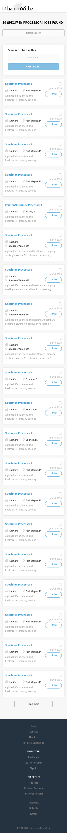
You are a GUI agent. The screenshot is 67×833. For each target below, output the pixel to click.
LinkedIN (33, 808)
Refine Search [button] (33, 32)
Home (33, 726)
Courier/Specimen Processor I (23, 205)
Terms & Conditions (33, 742)
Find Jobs (33, 782)
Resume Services (33, 788)
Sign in (33, 768)
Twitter (33, 813)
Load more (33, 704)
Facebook (33, 802)
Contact (33, 731)
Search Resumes (33, 762)
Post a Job (33, 757)
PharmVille (45, 828)
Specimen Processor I (18, 83)
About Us (33, 737)
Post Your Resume (33, 793)
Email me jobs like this (22, 50)
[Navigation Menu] (61, 5)
